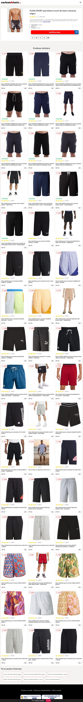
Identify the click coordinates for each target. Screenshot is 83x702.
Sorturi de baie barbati (53, 679)
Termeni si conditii (26, 690)
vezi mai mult (46, 22)
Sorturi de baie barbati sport (12, 679)
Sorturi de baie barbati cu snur (33, 679)
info (25, 88)
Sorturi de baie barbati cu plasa (58, 674)
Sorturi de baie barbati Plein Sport (34, 674)
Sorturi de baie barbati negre (12, 674)
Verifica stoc (63, 32)
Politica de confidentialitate (42, 690)
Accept (48, 700)
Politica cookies (56, 690)
